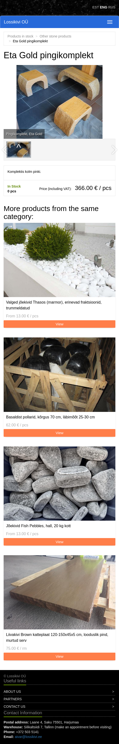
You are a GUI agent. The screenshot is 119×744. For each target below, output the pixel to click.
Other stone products (55, 36)
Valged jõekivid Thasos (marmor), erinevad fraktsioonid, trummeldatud (54, 305)
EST (95, 7)
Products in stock (20, 36)
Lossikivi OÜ (16, 22)
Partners (13, 699)
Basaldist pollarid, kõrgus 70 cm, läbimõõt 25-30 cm (50, 417)
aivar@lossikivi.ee (28, 737)
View (59, 324)
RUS (111, 7)
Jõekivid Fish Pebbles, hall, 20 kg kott (38, 526)
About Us (12, 691)
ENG (103, 7)
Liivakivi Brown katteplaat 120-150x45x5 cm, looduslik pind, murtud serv (57, 637)
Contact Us (14, 706)
